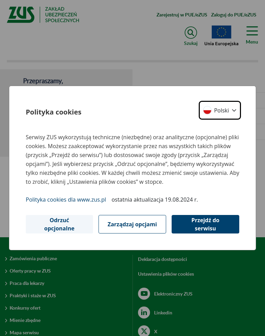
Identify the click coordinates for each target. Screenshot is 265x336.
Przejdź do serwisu (206, 224)
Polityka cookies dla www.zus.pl (66, 199)
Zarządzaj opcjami (132, 224)
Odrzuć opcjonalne (59, 224)
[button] (219, 110)
